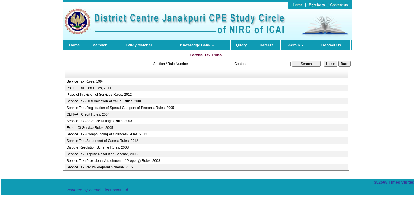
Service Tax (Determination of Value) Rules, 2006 (104, 101)
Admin (296, 45)
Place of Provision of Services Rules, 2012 (99, 95)
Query (241, 45)
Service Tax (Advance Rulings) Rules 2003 (99, 121)
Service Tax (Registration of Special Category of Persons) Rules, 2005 (120, 108)
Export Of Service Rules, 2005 (90, 128)
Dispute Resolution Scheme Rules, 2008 (98, 147)
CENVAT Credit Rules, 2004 (88, 114)
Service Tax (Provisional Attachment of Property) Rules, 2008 (113, 161)
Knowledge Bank (197, 45)
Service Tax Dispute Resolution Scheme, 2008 (102, 154)
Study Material (139, 45)
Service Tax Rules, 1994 (85, 81)
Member (99, 45)
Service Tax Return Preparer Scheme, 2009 (100, 167)
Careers (266, 45)
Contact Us (331, 45)
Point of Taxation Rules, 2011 (89, 88)
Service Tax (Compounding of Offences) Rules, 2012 (107, 134)
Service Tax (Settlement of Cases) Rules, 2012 (102, 141)
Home (74, 45)
